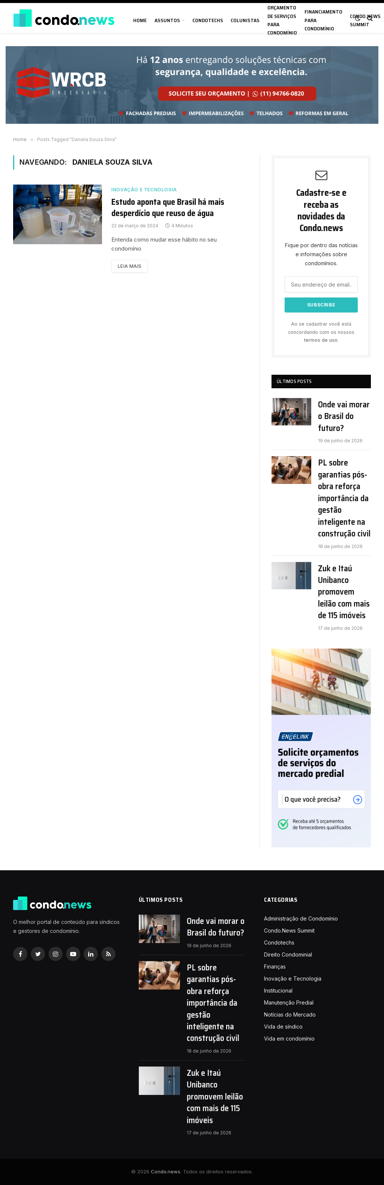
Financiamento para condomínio (323, 20)
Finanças (275, 966)
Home (140, 20)
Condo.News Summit (289, 930)
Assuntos (167, 20)
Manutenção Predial (289, 1002)
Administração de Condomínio (301, 918)
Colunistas (245, 20)
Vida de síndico (283, 1026)
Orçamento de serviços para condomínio (282, 20)
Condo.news (165, 1171)
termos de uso (321, 340)
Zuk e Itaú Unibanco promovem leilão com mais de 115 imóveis (344, 592)
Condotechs (207, 20)
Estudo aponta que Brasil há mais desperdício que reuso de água (167, 208)
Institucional (278, 990)
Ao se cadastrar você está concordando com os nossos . (321, 332)
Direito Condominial (288, 954)
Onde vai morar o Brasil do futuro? (344, 416)
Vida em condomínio (289, 1038)
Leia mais (129, 266)
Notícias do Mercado (290, 1014)
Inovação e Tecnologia (144, 189)
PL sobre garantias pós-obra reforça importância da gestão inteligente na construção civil (344, 498)
